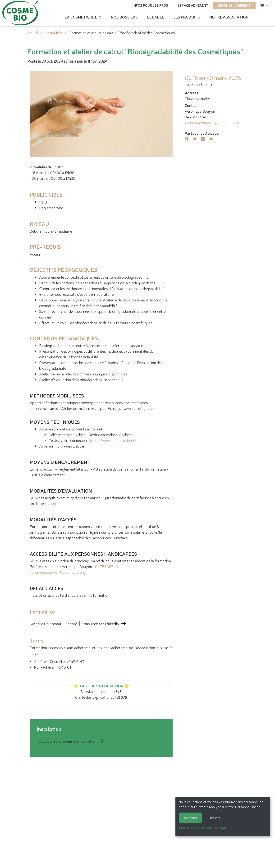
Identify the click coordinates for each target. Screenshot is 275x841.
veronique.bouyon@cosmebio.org (57, 572)
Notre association (228, 16)
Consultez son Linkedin (100, 623)
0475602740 (106, 566)
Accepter (190, 817)
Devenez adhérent (234, 5)
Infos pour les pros (150, 5)
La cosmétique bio (83, 16)
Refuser (214, 817)
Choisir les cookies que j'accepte (203, 828)
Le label (155, 16)
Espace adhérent (193, 5)
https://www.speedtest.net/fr (114, 440)
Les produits (187, 16)
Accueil (32, 32)
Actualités (53, 32)
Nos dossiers (124, 16)
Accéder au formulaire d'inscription (67, 741)
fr (262, 5)
